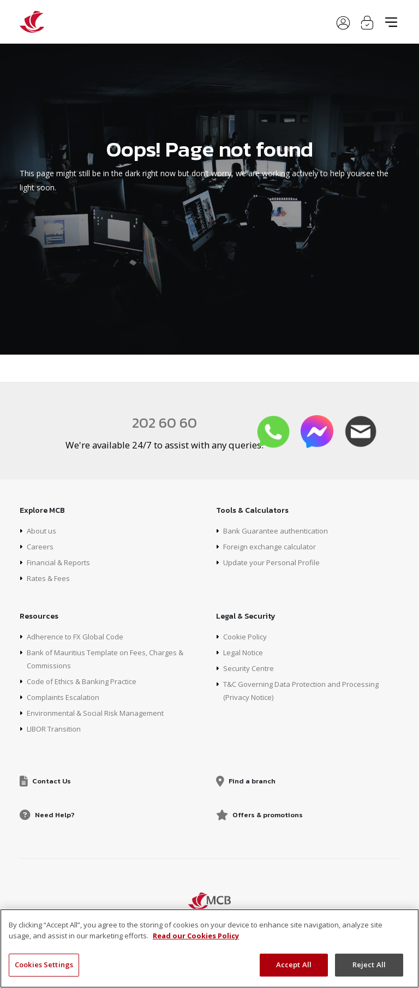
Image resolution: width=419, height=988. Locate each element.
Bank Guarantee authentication (278, 530)
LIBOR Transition (57, 728)
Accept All (294, 964)
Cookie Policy (247, 636)
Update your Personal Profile (274, 562)
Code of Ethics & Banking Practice (87, 681)
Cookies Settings (44, 964)
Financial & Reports (61, 562)
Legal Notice (245, 652)
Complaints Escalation (66, 697)
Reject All (369, 964)
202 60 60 (164, 422)
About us (42, 530)
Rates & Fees (50, 578)
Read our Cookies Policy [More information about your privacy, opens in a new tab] (196, 936)
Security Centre (250, 668)
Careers (40, 546)
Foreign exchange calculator (272, 546)
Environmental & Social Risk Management (101, 713)
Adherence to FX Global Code (78, 636)
